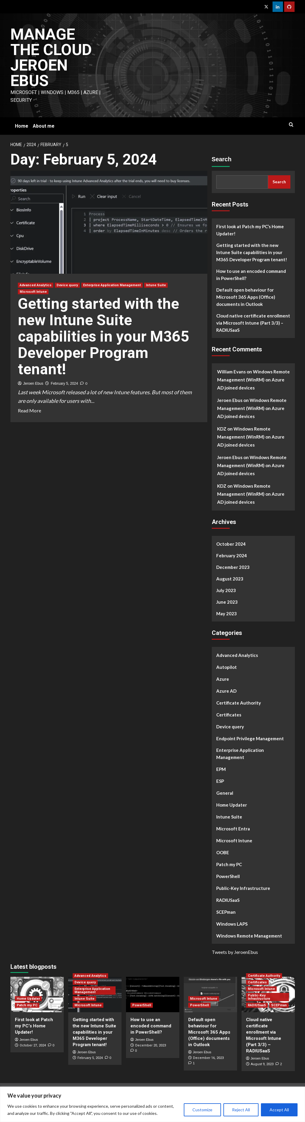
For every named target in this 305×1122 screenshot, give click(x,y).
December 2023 (233, 567)
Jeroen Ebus (33, 383)
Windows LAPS (232, 924)
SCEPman (226, 912)
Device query (230, 726)
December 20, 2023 (150, 1045)
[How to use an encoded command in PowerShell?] (152, 994)
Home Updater (231, 805)
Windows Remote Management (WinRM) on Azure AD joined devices (253, 379)
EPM (221, 769)
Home (21, 126)
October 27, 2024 (33, 1045)
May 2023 (226, 613)
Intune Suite (229, 816)
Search (222, 159)
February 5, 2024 (64, 383)
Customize (202, 1109)
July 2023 (226, 590)
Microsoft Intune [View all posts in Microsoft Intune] (33, 292)
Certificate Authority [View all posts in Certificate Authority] (264, 976)
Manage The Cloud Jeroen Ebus (51, 57)
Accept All (279, 1109)
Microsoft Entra (233, 828)
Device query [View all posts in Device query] (67, 285)
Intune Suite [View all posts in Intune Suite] (156, 285)
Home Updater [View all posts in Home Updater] (28, 999)
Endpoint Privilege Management (250, 738)
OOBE (222, 852)
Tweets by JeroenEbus (235, 952)
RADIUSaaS (227, 900)
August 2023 (229, 578)
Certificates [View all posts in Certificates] (257, 982)
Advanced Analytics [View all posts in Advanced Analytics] (36, 285)
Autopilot (226, 667)
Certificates (228, 714)
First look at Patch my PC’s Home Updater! (250, 230)
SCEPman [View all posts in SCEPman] (279, 1005)
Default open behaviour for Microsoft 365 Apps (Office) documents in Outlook (245, 297)
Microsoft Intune (234, 840)
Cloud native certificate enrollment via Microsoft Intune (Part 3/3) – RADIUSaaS (253, 323)
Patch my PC (229, 864)
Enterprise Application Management (240, 753)
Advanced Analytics (237, 655)
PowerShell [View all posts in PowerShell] (141, 1005)
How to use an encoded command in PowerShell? (251, 274)
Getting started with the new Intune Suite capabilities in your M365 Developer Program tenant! (103, 336)
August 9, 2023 (262, 1064)
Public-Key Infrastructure (243, 888)
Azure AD (226, 691)
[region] (152, 1104)
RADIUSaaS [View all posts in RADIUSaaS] (257, 1005)
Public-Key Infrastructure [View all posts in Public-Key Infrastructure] (259, 997)
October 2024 (231, 544)
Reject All (241, 1109)
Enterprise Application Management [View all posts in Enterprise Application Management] (112, 285)
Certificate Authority (238, 702)
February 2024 (231, 555)
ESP (220, 781)
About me (44, 126)
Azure (222, 679)
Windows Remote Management (249, 935)
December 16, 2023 (208, 1058)
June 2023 (227, 602)
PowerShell (228, 876)
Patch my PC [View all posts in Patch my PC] (27, 1005)
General (224, 793)
